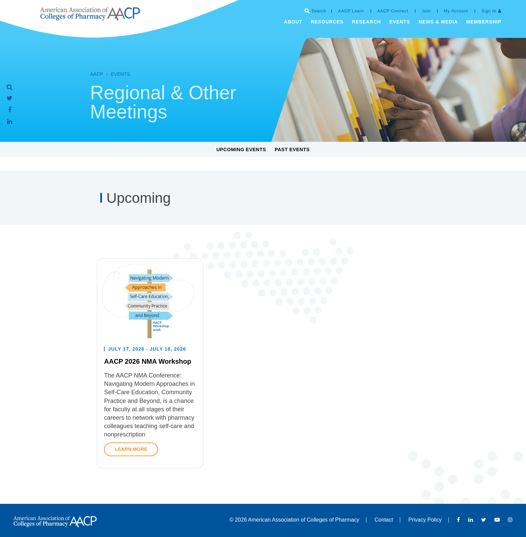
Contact (384, 520)
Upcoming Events (241, 149)
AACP (87, 74)
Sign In (488, 11)
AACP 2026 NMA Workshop (147, 374)
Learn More (131, 461)
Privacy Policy (425, 520)
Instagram (510, 519)
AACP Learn (351, 11)
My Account (456, 11)
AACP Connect (393, 11)
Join (426, 11)
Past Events (292, 149)
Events (111, 74)
